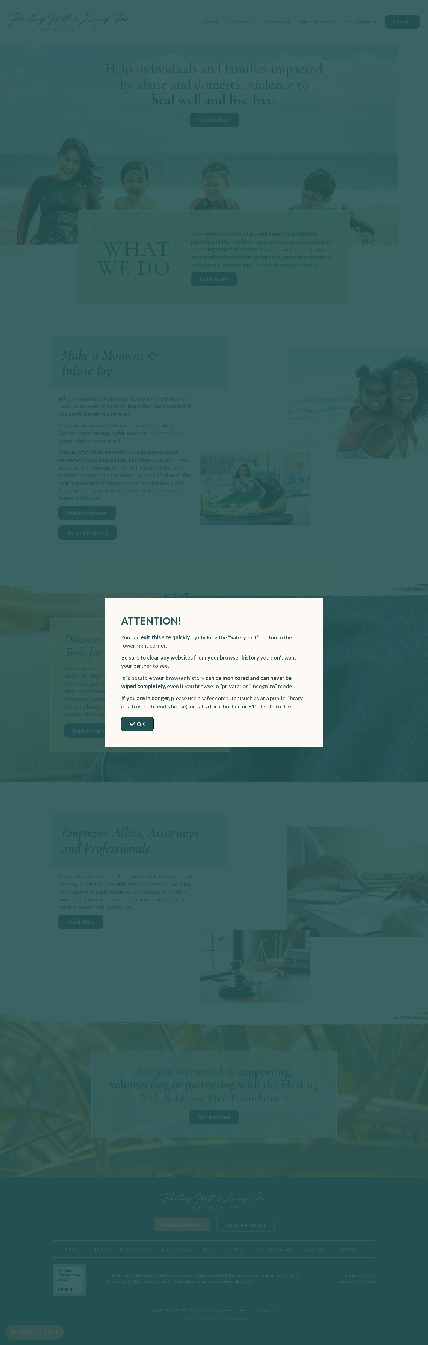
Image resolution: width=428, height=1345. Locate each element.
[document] (214, 672)
